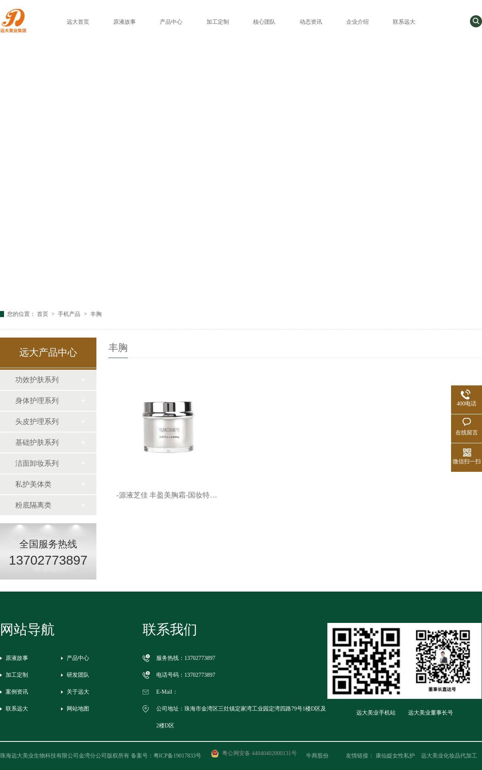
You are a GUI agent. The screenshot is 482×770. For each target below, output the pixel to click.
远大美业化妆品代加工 (449, 756)
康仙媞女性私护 (395, 756)
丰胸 (96, 314)
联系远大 (404, 22)
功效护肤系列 (37, 380)
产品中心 (171, 22)
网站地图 (78, 709)
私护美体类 (33, 484)
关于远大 (78, 692)
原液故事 (124, 22)
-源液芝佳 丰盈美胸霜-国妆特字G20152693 (168, 495)
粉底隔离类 (33, 505)
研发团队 (78, 675)
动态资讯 (311, 22)
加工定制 (217, 22)
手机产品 (70, 314)
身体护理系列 (37, 401)
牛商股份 (323, 756)
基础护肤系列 (37, 442)
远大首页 (78, 22)
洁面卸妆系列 (37, 463)
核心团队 (264, 22)
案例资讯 (17, 692)
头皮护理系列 (37, 422)
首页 (43, 314)
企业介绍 (357, 22)
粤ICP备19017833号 (177, 756)
